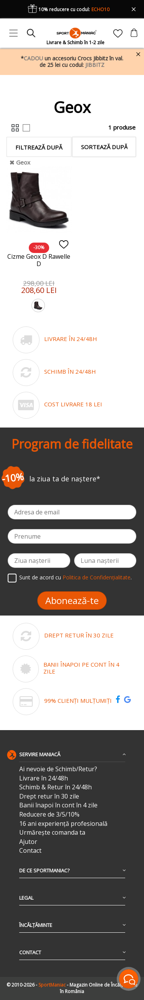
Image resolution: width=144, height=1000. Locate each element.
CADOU (33, 58)
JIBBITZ (94, 64)
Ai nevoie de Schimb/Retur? (58, 769)
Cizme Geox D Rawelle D (38, 260)
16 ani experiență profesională (63, 823)
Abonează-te (72, 600)
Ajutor (28, 842)
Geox (23, 162)
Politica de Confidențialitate (97, 577)
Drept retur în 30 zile (49, 796)
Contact (30, 850)
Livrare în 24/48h (43, 778)
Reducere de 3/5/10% (49, 814)
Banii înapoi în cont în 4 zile (58, 805)
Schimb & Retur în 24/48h (55, 787)
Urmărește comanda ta (52, 832)
